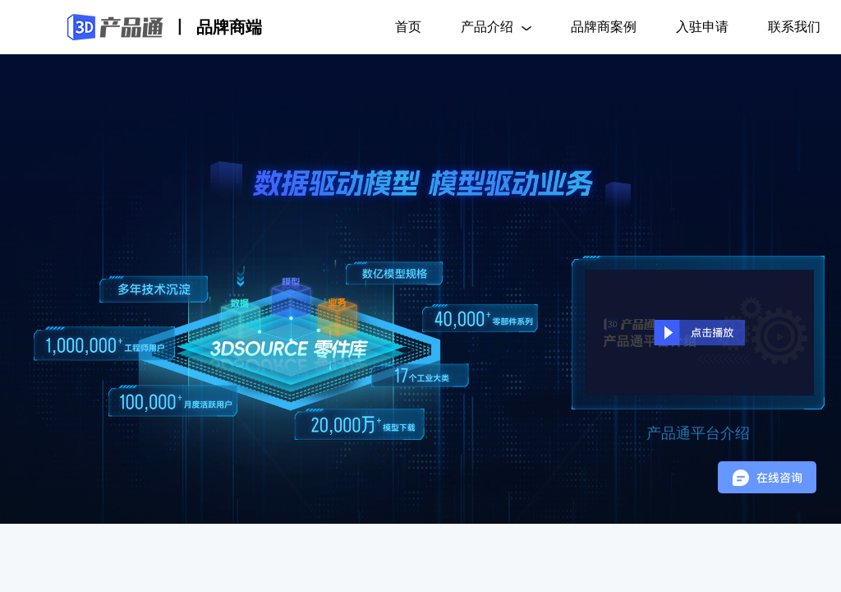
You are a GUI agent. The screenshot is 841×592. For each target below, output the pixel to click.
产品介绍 (496, 27)
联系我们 (794, 27)
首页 (408, 27)
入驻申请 (702, 27)
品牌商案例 (603, 27)
